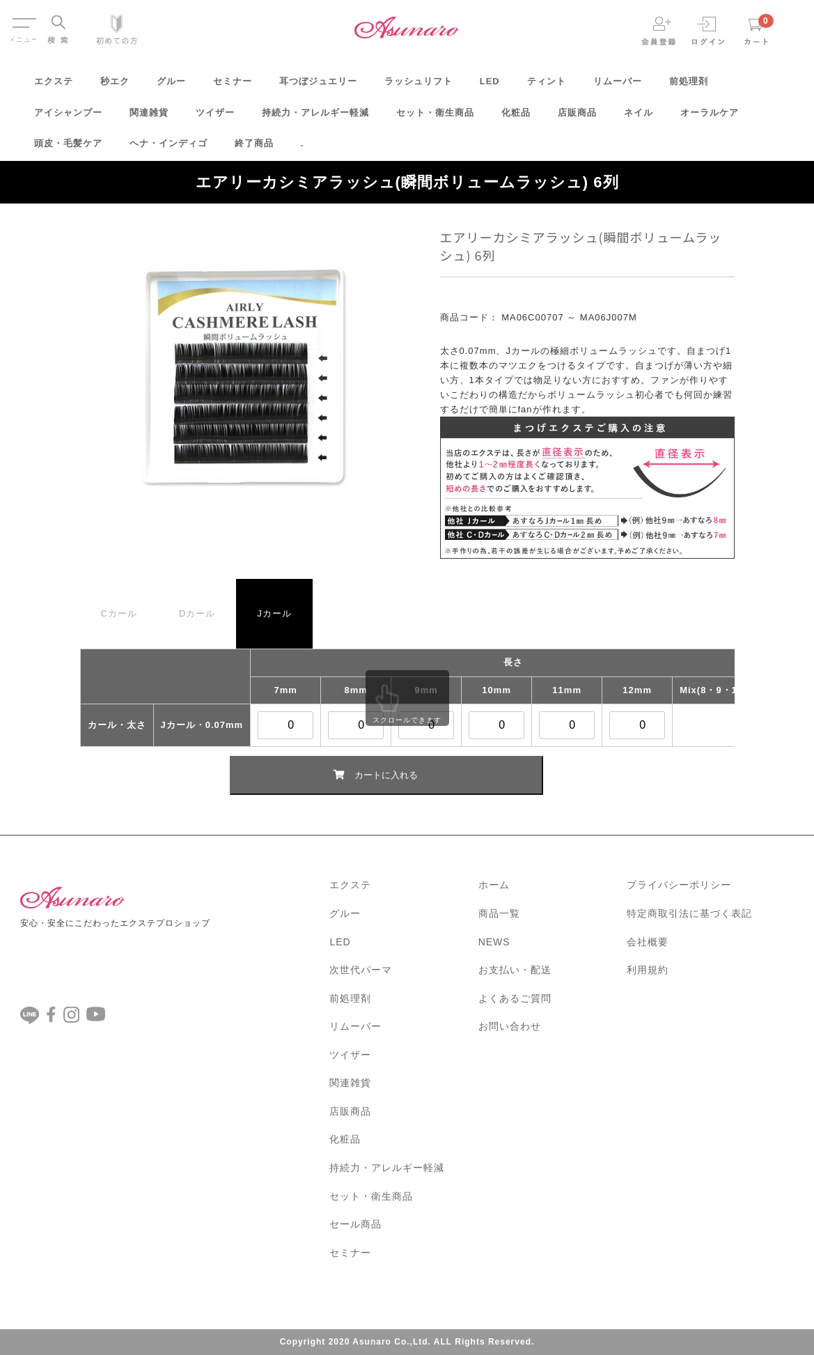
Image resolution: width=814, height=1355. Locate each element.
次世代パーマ (360, 969)
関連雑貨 (149, 117)
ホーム (494, 884)
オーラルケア (709, 117)
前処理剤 (688, 86)
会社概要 (647, 941)
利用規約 (647, 969)
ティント (546, 86)
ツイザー (215, 117)
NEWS (494, 941)
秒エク (115, 86)
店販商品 (577, 117)
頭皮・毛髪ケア (68, 148)
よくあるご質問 (514, 998)
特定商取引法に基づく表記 (689, 913)
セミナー (232, 86)
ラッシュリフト (418, 86)
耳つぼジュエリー (318, 86)
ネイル (638, 117)
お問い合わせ (509, 1026)
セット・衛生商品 (435, 117)
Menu (23, 19)
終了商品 (254, 148)
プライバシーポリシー (679, 884)
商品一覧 (499, 913)
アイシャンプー (68, 117)
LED (490, 86)
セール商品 (355, 1224)
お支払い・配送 (514, 969)
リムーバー (617, 86)
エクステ (53, 86)
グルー (171, 86)
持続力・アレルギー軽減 (315, 117)
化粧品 (516, 117)
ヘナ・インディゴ (169, 148)
